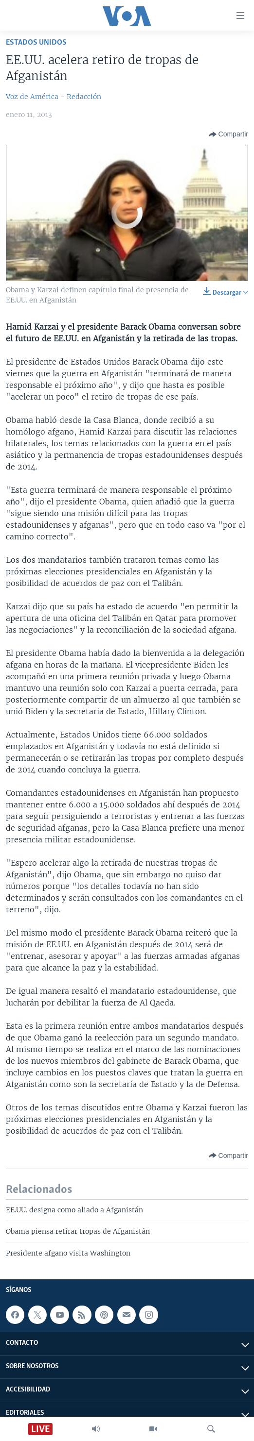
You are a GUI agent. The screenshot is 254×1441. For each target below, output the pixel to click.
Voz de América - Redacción (53, 96)
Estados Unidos (36, 42)
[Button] (228, 134)
